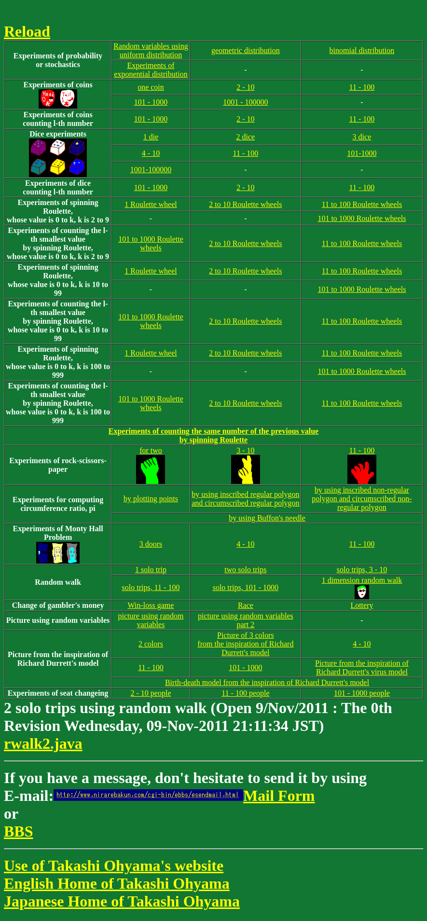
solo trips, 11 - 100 (151, 587)
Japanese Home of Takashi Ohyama (122, 901)
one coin (151, 87)
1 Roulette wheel (150, 204)
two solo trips (245, 569)
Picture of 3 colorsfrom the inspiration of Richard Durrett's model (245, 644)
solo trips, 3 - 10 (362, 569)
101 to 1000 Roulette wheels (361, 218)
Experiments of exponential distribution (150, 69)
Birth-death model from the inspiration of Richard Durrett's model (267, 682)
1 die (151, 137)
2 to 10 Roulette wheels (245, 204)
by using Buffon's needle (267, 518)
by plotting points (151, 499)
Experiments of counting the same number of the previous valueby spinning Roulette (213, 435)
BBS (18, 831)
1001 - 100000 (245, 102)
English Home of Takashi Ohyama (117, 883)
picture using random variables (151, 620)
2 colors (150, 644)
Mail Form (184, 795)
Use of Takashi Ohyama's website (113, 865)
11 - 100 (362, 87)
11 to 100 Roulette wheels (362, 204)
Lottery (361, 605)
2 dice (245, 137)
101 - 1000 (150, 102)
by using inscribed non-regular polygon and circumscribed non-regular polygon (362, 498)
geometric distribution (245, 50)
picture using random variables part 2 (245, 620)
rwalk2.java (43, 743)
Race (245, 605)
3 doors (151, 544)
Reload (27, 31)
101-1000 (361, 153)
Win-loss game (151, 605)
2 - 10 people (151, 693)
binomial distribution (362, 50)
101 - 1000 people (362, 693)
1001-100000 (150, 169)
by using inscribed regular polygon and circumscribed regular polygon (245, 498)
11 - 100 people (245, 693)
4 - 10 (151, 153)
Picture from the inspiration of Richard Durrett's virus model (362, 667)
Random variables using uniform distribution (150, 50)
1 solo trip (150, 569)
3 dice (362, 137)
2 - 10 (245, 87)
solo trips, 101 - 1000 (245, 587)
